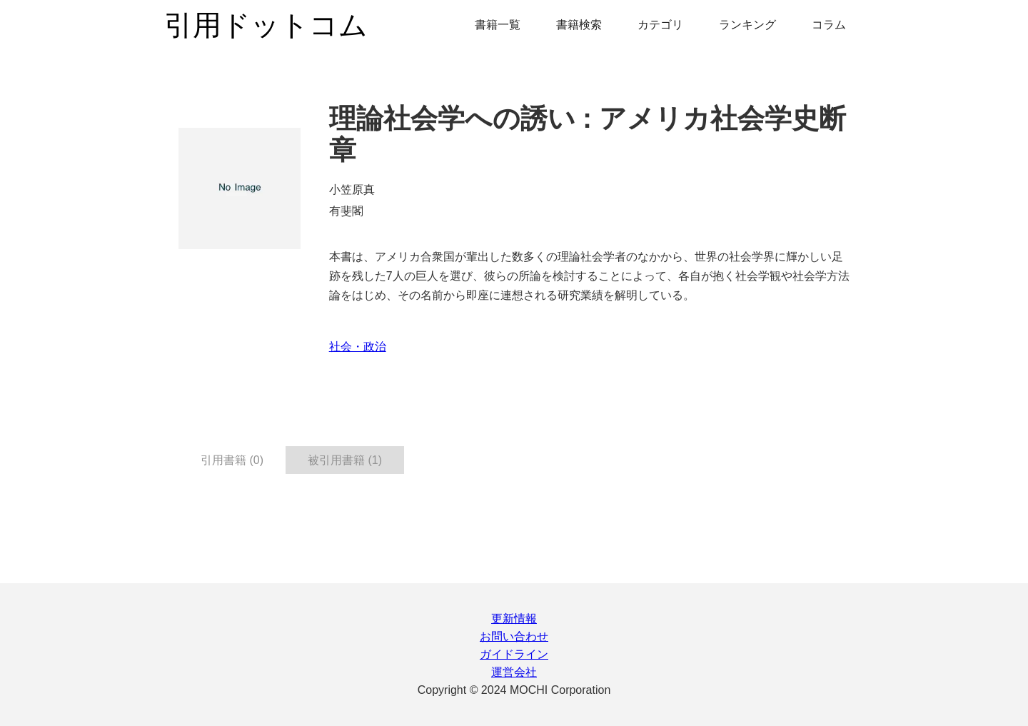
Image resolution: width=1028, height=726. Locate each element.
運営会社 (514, 672)
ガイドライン (514, 654)
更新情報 (514, 618)
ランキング (747, 25)
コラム (829, 25)
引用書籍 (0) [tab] (232, 460)
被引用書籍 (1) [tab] (345, 460)
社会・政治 (357, 347)
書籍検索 (579, 25)
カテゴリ (660, 25)
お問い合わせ (514, 636)
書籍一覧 (497, 25)
